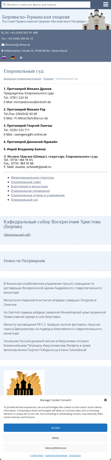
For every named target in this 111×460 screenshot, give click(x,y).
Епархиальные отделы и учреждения (38, 195)
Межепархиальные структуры (32, 177)
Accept (55, 427)
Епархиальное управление (30, 191)
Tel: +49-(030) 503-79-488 (19, 32)
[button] (105, 400)
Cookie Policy (37, 455)
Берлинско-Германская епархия (46, 18)
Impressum (75, 455)
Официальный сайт (17, 235)
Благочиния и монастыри (29, 186)
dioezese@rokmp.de (15, 44)
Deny (55, 437)
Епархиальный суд (24, 200)
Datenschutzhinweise (56, 455)
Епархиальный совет (26, 182)
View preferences (55, 448)
